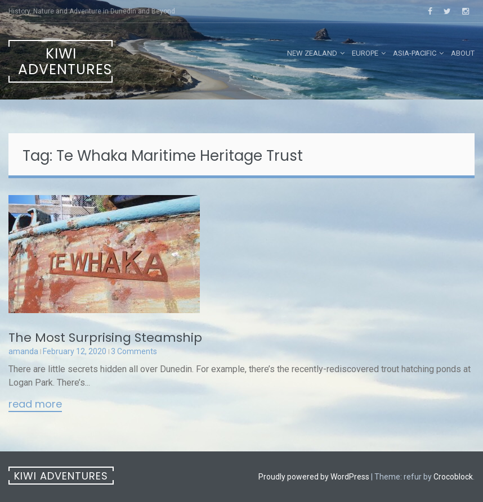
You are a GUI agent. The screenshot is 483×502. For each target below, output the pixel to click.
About (463, 53)
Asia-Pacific (414, 53)
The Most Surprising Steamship (105, 337)
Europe (365, 53)
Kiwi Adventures (65, 61)
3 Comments (134, 351)
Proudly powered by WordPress (313, 476)
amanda (23, 351)
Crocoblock (453, 476)
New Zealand (312, 53)
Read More (35, 405)
